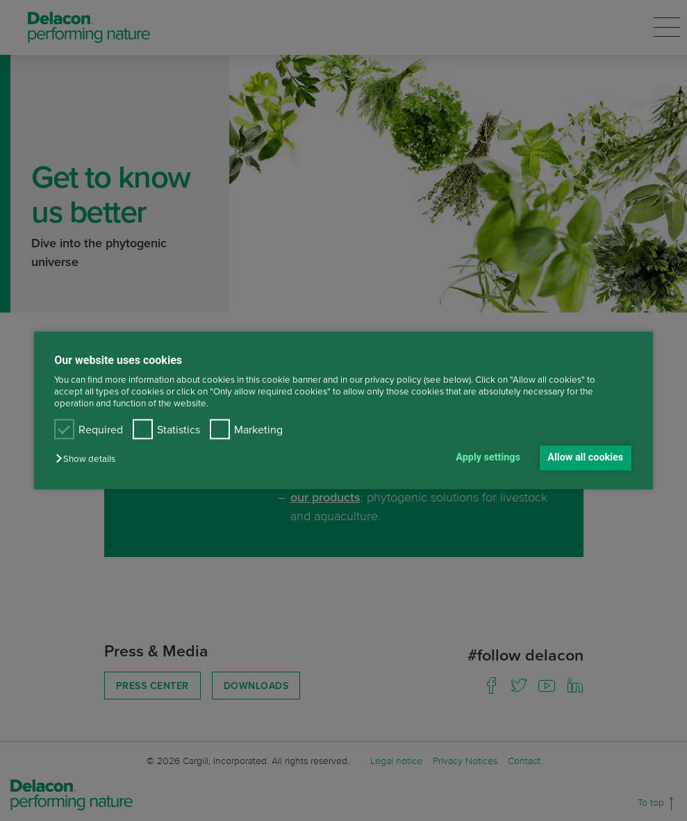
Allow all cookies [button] (585, 457)
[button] (89, 459)
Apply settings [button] (488, 457)
